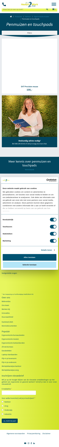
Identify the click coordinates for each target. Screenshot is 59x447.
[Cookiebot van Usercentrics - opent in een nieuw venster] (46, 180)
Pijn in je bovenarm (9, 358)
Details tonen (46, 250)
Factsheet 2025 (7, 322)
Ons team (5, 305)
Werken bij (6, 309)
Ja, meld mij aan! (9, 421)
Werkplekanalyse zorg (10, 370)
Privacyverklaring (33, 433)
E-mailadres (7, 389)
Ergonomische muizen (10, 339)
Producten (18, 17)
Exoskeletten (7, 350)
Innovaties (6, 313)
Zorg (6, 406)
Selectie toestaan (29, 265)
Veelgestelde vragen (9, 273)
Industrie (7, 414)
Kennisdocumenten (9, 326)
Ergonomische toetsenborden (13, 343)
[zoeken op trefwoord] (23, 9)
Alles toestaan (29, 257)
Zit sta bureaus (7, 347)
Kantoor (28, 17)
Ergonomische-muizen (41, 17)
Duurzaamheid (7, 317)
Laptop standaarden (9, 354)
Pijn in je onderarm (9, 362)
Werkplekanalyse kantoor (11, 366)
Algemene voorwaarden (16, 433)
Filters (29, 33)
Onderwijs (8, 410)
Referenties (6, 301)
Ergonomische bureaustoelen (13, 335)
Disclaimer (46, 433)
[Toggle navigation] (54, 4)
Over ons (6, 297)
